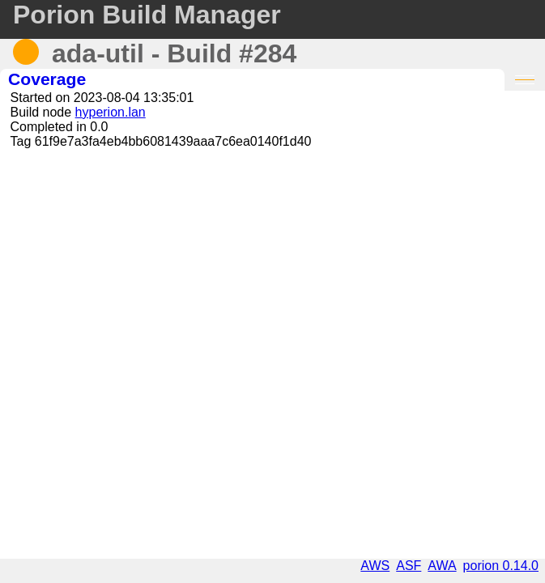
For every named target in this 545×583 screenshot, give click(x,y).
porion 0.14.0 (501, 565)
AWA (442, 565)
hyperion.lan (110, 112)
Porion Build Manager (147, 14)
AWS (375, 565)
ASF (408, 565)
